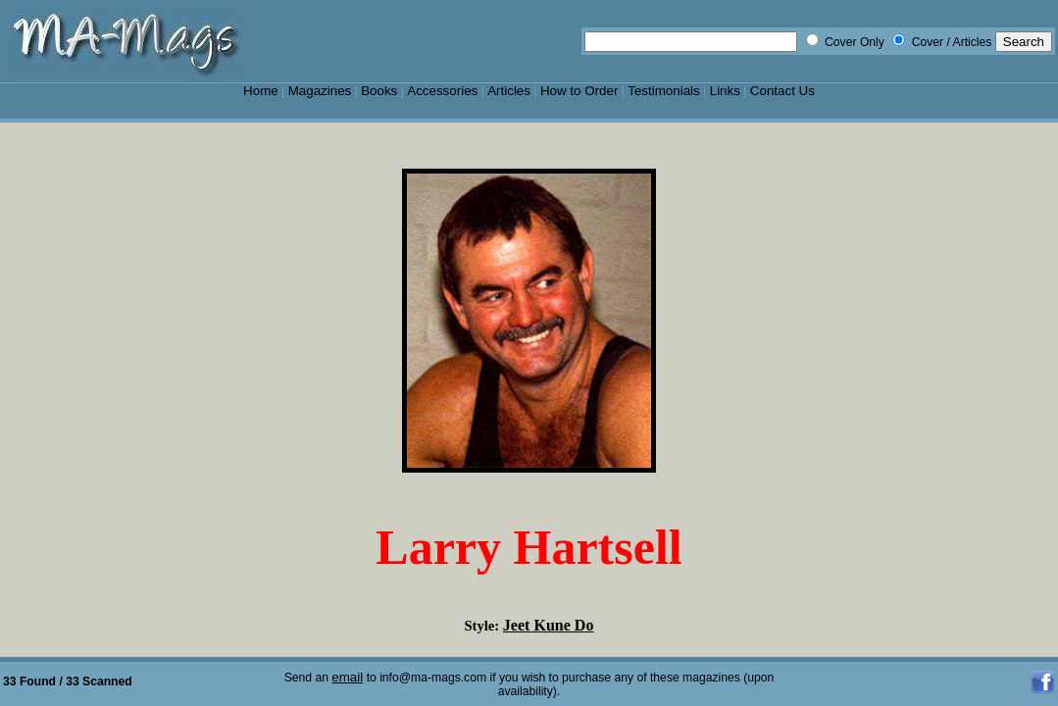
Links (725, 90)
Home (260, 90)
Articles (508, 90)
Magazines (320, 90)
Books (379, 90)
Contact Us (782, 90)
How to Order (579, 90)
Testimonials (664, 90)
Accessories (442, 90)
